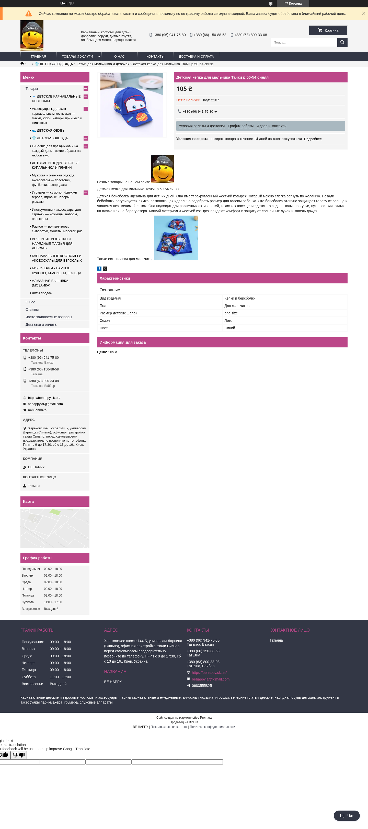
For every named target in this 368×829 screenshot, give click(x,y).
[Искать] (342, 42)
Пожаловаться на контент (169, 727)
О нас (119, 56)
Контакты (155, 56)
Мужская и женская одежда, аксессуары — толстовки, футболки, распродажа (53, 179)
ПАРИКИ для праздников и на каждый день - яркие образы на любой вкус (56, 150)
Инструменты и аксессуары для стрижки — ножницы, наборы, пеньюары (56, 214)
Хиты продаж (42, 293)
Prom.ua (206, 717)
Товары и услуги (77, 56)
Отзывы (32, 309)
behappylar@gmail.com (45, 404)
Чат (347, 815)
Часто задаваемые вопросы (49, 317)
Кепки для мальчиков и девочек (103, 64)
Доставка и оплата (196, 56)
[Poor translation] (18, 755)
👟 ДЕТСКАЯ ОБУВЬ (48, 130)
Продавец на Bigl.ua (184, 722)
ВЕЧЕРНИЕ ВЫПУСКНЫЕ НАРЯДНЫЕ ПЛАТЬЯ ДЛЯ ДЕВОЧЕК (52, 243)
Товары (32, 89)
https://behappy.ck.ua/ (44, 398)
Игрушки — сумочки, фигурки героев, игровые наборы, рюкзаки (54, 197)
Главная (38, 56)
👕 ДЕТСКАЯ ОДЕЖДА (53, 64)
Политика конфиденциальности (212, 727)
